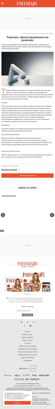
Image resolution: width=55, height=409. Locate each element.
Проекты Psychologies (27, 357)
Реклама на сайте (27, 334)
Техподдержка (27, 360)
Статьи (24, 33)
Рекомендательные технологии (27, 355)
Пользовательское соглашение (27, 349)
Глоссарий (28, 343)
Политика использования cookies (27, 352)
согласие (7, 398)
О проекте (27, 331)
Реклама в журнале (27, 337)
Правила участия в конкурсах (27, 346)
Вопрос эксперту (28, 340)
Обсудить (50, 33)
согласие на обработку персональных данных (28, 298)
